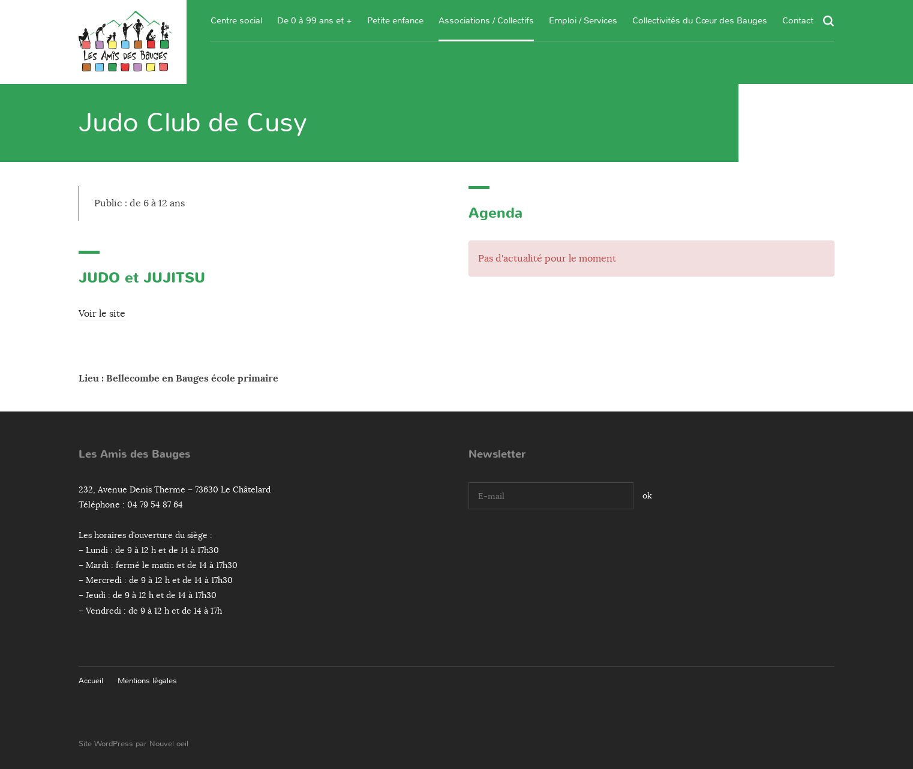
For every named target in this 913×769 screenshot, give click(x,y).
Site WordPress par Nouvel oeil (133, 743)
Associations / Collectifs (486, 20)
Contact (797, 20)
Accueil (91, 680)
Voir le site (102, 314)
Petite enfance (395, 20)
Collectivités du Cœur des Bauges (699, 20)
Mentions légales (147, 680)
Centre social (236, 20)
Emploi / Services (583, 20)
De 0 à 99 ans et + (314, 20)
